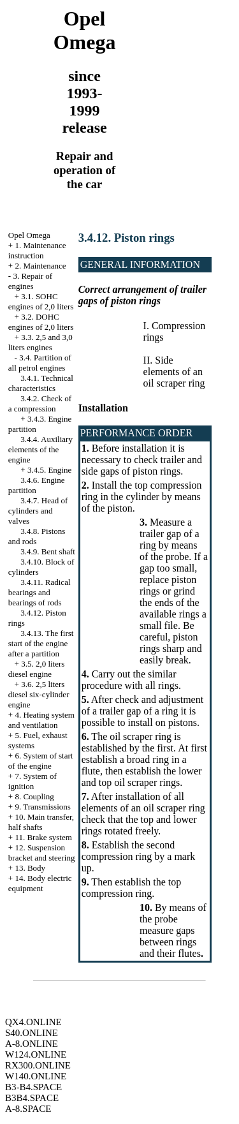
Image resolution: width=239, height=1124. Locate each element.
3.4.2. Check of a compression (39, 403)
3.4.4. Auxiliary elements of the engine (40, 449)
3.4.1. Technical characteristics (40, 383)
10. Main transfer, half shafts (41, 822)
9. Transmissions (42, 806)
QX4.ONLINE (33, 1022)
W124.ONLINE (35, 1054)
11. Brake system (43, 837)
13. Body (30, 868)
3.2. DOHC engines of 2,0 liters (41, 322)
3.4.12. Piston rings (126, 237)
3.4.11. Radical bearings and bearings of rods (39, 592)
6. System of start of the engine (40, 761)
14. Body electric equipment (40, 883)
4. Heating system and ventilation (41, 720)
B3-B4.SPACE (33, 1087)
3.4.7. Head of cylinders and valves (38, 511)
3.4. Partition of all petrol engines (39, 363)
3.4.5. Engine (49, 470)
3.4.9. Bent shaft (47, 551)
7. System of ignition (32, 781)
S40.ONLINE (31, 1033)
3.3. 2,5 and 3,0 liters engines (40, 342)
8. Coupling (34, 796)
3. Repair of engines (30, 281)
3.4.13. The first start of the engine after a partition (41, 643)
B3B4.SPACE (32, 1098)
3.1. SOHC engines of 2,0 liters (41, 301)
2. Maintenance (40, 265)
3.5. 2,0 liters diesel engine (36, 669)
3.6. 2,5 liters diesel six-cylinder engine (38, 694)
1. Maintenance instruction (37, 250)
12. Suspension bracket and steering (41, 852)
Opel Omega (29, 235)
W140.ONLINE (35, 1076)
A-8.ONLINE (31, 1044)
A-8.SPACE (28, 1109)
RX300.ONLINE (38, 1065)
